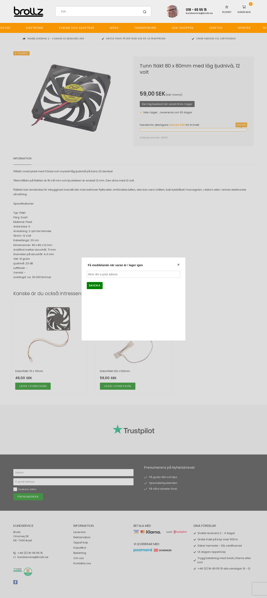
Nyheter (244, 28)
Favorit (227, 12)
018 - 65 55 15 (196, 9)
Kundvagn (244, 12)
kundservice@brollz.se (199, 13)
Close (178, 264)
